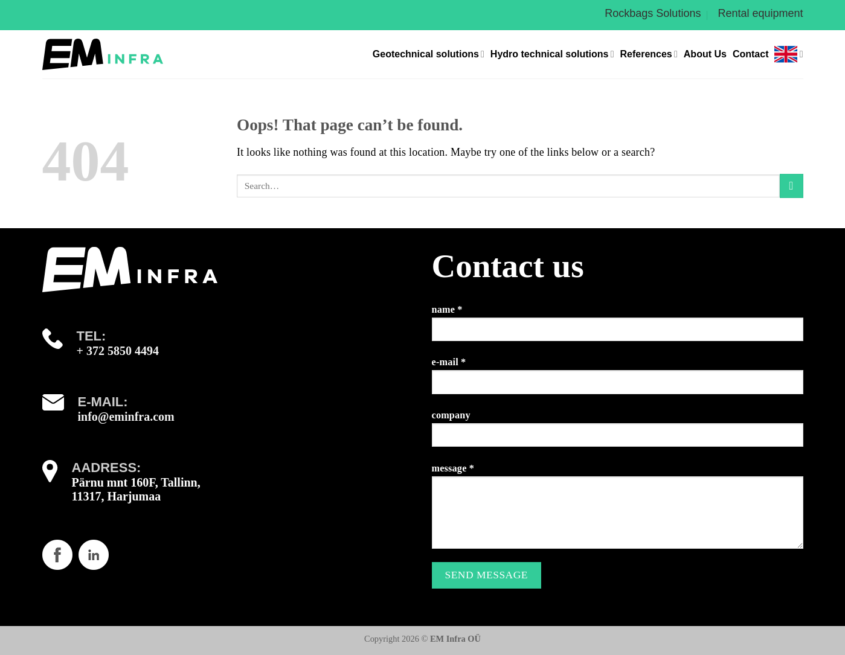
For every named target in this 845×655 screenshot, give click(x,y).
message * (617, 510)
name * (617, 327)
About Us (705, 54)
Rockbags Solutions (653, 13)
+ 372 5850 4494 (118, 350)
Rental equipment (760, 13)
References (648, 54)
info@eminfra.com (126, 416)
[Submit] (791, 185)
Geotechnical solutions (428, 54)
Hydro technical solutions (552, 54)
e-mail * (617, 380)
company (617, 433)
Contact (751, 54)
